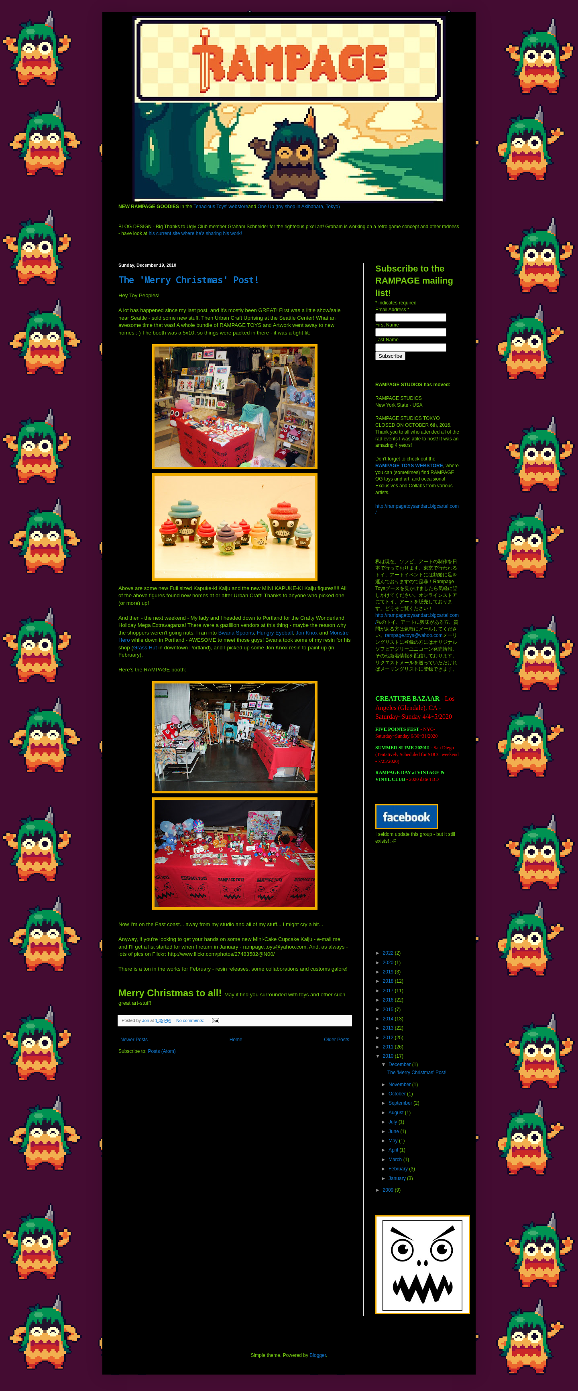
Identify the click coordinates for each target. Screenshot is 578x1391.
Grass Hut (145, 648)
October (398, 1094)
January (398, 1178)
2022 (389, 953)
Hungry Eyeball (275, 633)
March (396, 1159)
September (401, 1103)
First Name (387, 325)
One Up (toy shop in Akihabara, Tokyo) (298, 206)
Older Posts (336, 1039)
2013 (389, 1028)
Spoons (236, 633)
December (400, 1064)
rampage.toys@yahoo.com (414, 635)
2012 (389, 1037)
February (399, 1169)
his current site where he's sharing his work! (195, 233)
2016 (389, 1000)
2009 (389, 1190)
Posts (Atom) (161, 1051)
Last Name (387, 340)
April (394, 1150)
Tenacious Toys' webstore (220, 206)
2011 (389, 1047)
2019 (389, 972)
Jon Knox (307, 633)
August (397, 1112)
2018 (389, 981)
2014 (389, 1019)
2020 (389, 962)
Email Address (392, 309)
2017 (389, 991)
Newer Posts (134, 1039)
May (394, 1141)
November (400, 1084)
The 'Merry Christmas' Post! (188, 280)
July (394, 1122)
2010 (389, 1056)
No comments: (191, 1020)
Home (236, 1039)
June (394, 1131)
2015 (389, 1009)
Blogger (317, 1355)
